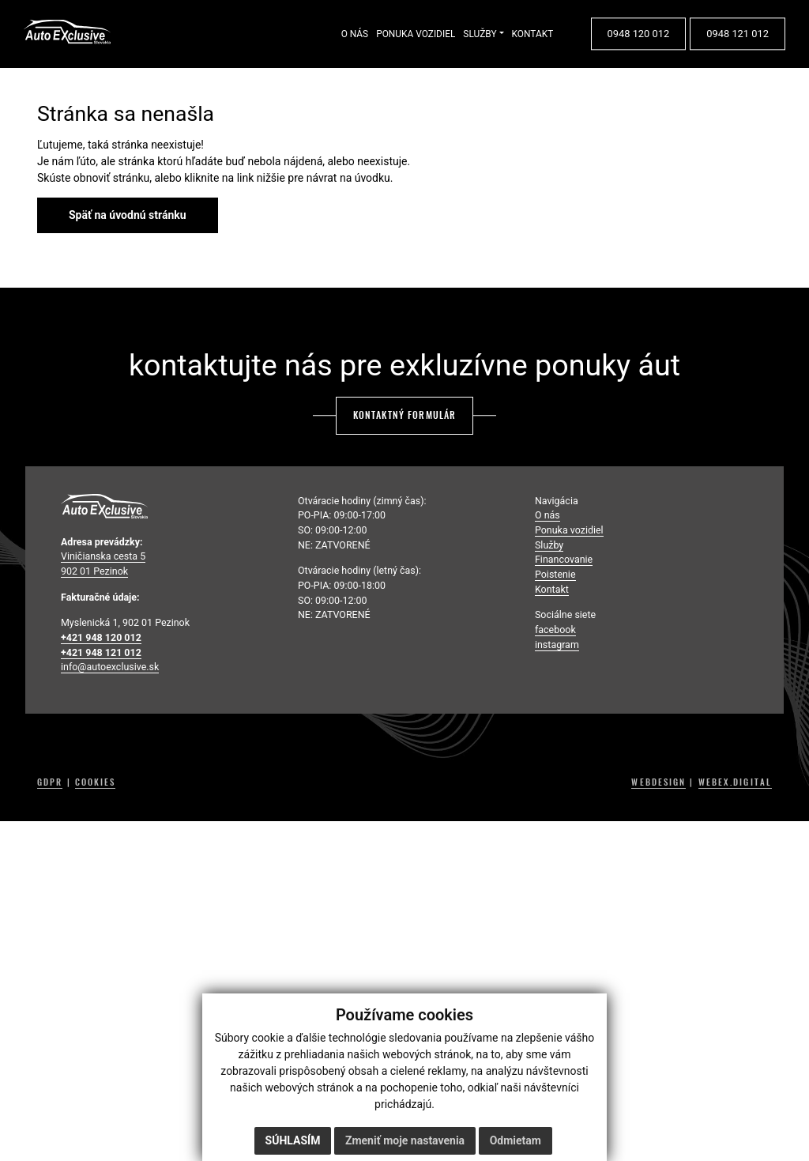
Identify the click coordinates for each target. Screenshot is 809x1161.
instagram (557, 644)
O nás (547, 515)
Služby (549, 545)
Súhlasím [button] (293, 1140)
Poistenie (555, 574)
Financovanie (564, 559)
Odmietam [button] (515, 1140)
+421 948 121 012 (101, 652)
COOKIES (95, 782)
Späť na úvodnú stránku (127, 215)
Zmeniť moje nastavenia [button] (405, 1140)
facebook (555, 629)
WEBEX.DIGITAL (735, 782)
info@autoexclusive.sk (110, 667)
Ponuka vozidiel (569, 530)
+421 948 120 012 (101, 637)
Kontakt (552, 589)
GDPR (49, 782)
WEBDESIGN (658, 782)
